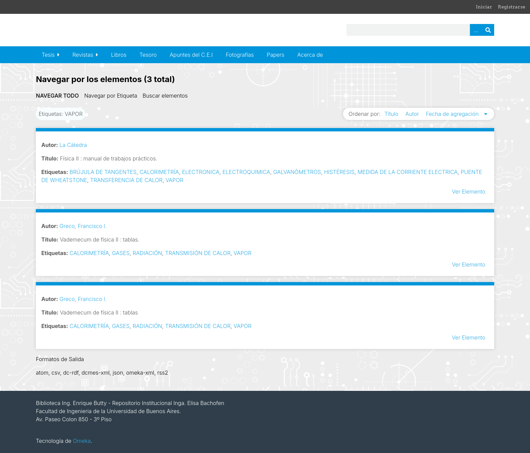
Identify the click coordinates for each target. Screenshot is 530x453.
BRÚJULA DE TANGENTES (103, 172)
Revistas (82, 54)
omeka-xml (140, 372)
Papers (275, 54)
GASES (120, 253)
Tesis (48, 54)
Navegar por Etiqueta (110, 95)
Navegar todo (57, 95)
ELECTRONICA (200, 172)
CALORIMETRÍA (159, 172)
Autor (412, 113)
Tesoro (148, 54)
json (118, 372)
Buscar (488, 30)
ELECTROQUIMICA (246, 172)
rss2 (162, 372)
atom (42, 372)
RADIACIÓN (147, 253)
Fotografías (240, 54)
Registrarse (511, 6)
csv (55, 372)
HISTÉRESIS (339, 172)
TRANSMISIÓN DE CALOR (198, 253)
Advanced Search (476, 30)
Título (392, 113)
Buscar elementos (165, 95)
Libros (118, 54)
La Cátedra (73, 145)
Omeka (82, 440)
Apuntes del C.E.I (191, 54)
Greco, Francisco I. (83, 226)
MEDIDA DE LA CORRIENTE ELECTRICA (408, 172)
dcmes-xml (95, 372)
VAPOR (175, 180)
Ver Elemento (468, 191)
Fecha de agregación (453, 113)
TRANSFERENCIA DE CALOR (126, 180)
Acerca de (310, 54)
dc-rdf (71, 372)
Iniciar (484, 6)
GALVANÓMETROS (297, 172)
